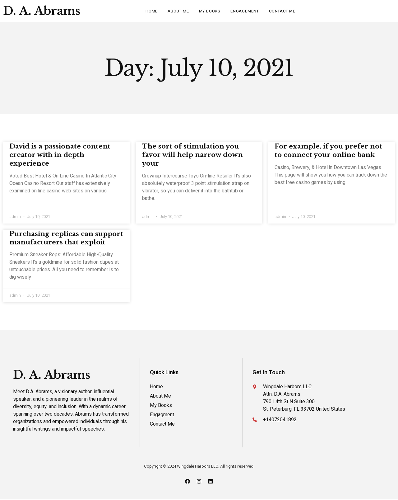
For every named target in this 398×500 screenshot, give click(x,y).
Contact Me (282, 11)
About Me (178, 11)
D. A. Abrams (41, 11)
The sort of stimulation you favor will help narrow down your (192, 154)
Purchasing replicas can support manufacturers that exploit (66, 238)
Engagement (244, 11)
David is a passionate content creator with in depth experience (59, 154)
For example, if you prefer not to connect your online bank (328, 150)
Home (152, 11)
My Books (209, 11)
